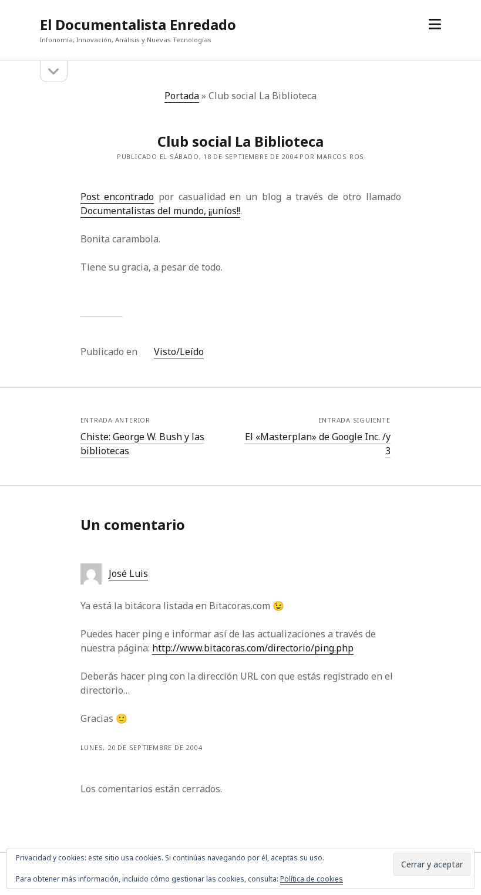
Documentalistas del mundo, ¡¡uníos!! (160, 210)
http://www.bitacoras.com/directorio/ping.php (253, 647)
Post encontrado (117, 196)
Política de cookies (311, 879)
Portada (181, 95)
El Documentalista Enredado (138, 24)
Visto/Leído (179, 351)
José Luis (128, 573)
